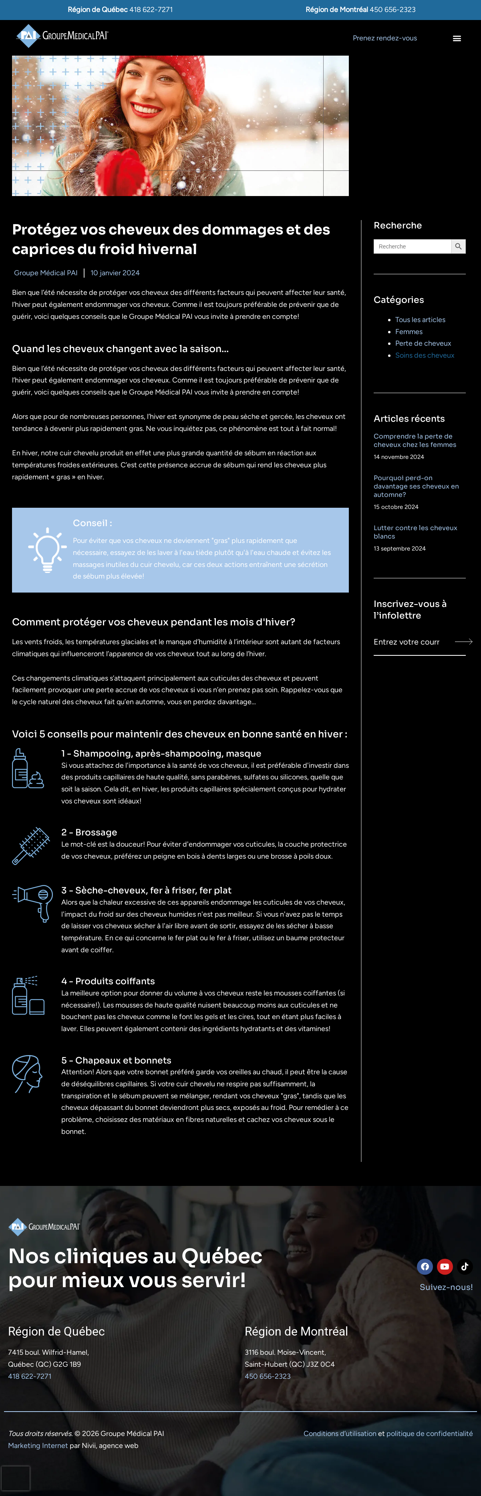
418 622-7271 (151, 9)
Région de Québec (56, 1331)
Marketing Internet (38, 1445)
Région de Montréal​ (296, 1331)
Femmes (409, 331)
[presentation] (16, 1478)
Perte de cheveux (423, 343)
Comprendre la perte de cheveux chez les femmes (415, 440)
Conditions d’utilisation (340, 1433)
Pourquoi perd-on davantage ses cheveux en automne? (416, 486)
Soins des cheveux (425, 355)
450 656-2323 (393, 9)
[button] (456, 37)
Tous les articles (420, 319)
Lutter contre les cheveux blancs (415, 532)
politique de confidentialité (429, 1433)
